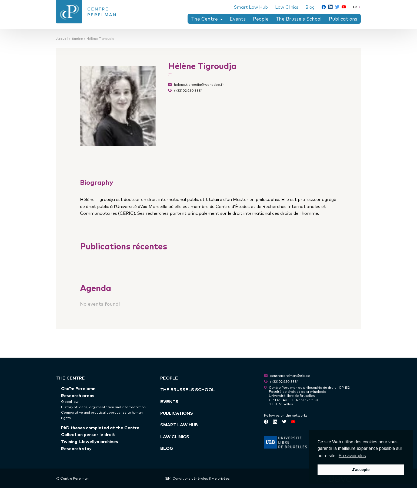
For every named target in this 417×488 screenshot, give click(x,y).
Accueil (62, 38)
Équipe (77, 38)
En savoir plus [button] (352, 455)
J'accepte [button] (360, 469)
